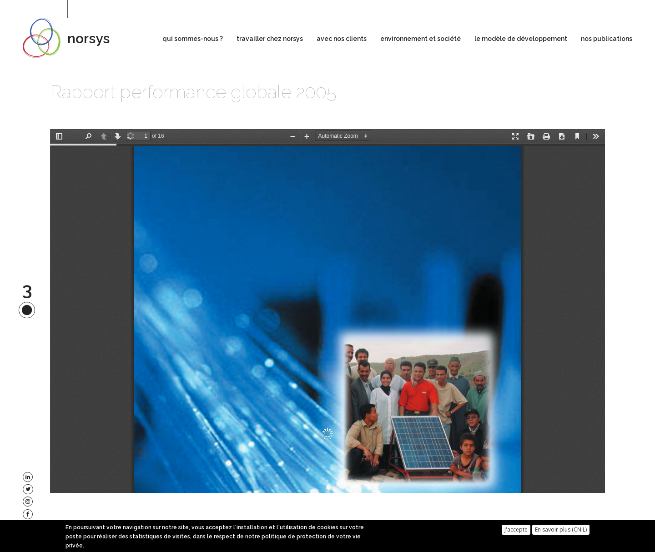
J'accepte (516, 529)
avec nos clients (342, 38)
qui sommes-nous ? (192, 38)
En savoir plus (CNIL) (561, 529)
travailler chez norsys (270, 38)
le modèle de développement (520, 38)
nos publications (606, 38)
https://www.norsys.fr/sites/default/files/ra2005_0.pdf (327, 311)
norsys (88, 38)
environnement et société (420, 38)
